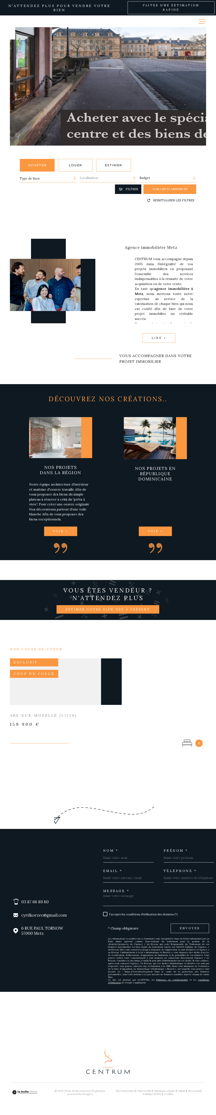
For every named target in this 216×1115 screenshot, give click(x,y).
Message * (116, 891)
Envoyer (190, 928)
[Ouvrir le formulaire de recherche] (128, 189)
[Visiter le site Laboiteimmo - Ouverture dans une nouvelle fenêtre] (24, 1092)
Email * (113, 870)
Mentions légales (165, 1090)
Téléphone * (180, 870)
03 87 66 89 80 (35, 901)
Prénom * (176, 850)
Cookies (169, 1094)
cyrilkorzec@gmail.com (44, 915)
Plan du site (145, 1090)
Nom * (111, 850)
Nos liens (194, 1090)
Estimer (113, 165)
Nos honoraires (125, 1090)
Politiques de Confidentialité (172, 980)
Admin (182, 1090)
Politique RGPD (152, 1094)
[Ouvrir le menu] (202, 21)
